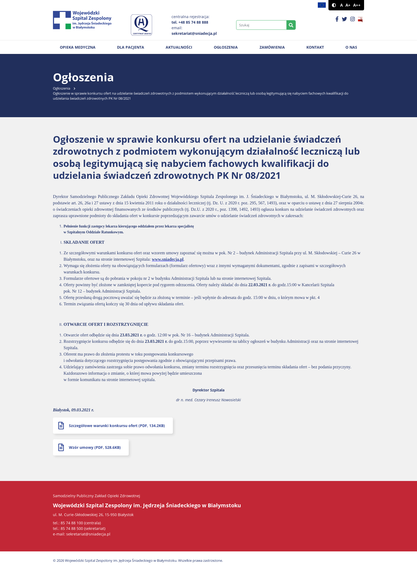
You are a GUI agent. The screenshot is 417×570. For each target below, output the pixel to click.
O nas (351, 47)
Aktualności (179, 47)
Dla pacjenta (130, 47)
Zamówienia (272, 47)
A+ (348, 5)
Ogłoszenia (226, 47)
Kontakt (315, 47)
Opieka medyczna (77, 47)
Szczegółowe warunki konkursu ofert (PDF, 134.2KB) (117, 425)
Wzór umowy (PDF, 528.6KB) (95, 447)
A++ (357, 5)
